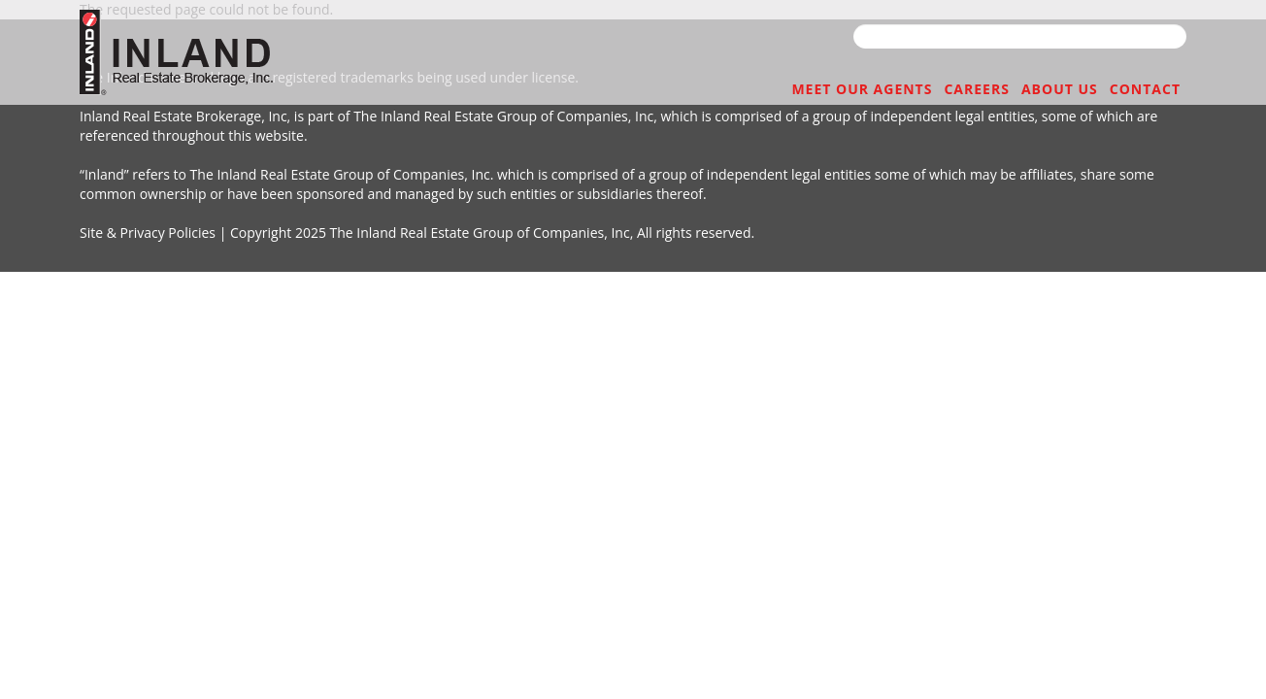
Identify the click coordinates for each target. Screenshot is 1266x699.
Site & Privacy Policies (148, 232)
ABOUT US (1031, 89)
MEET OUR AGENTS (789, 89)
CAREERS (930, 89)
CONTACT (1136, 89)
